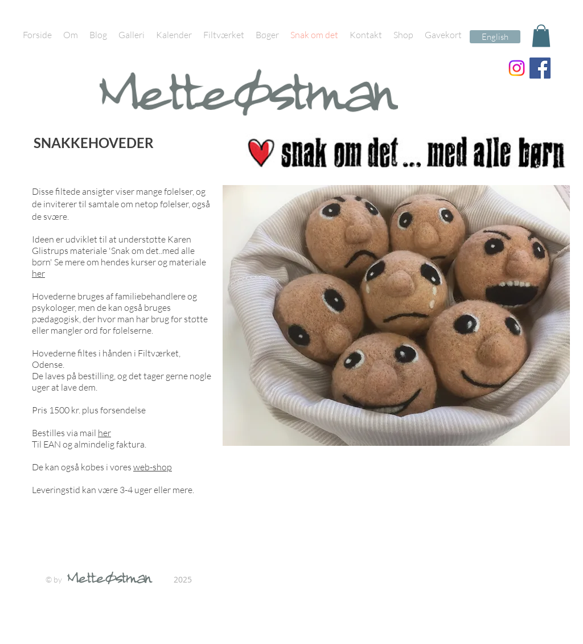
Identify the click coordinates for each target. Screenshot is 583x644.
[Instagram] (516, 68)
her (38, 273)
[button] (541, 35)
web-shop (152, 467)
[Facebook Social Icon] (540, 68)
